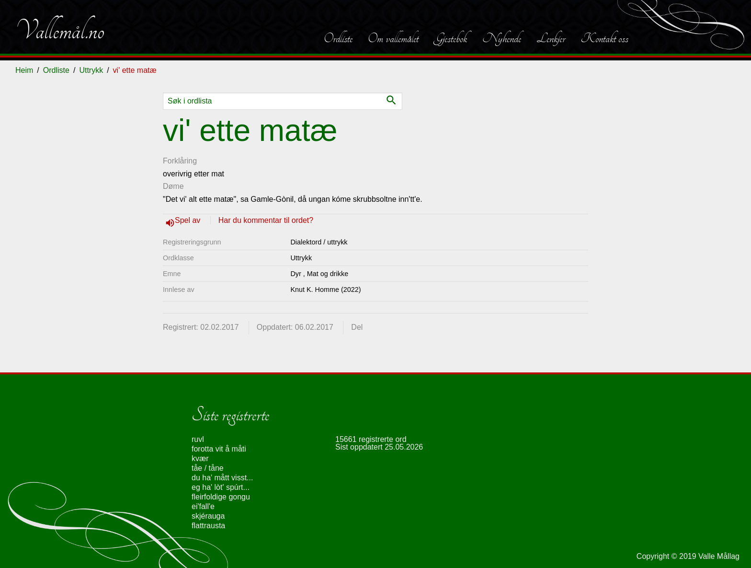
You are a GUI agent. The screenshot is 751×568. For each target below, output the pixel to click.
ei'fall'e (203, 506)
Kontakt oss (604, 38)
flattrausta (208, 526)
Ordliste (338, 38)
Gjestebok (450, 38)
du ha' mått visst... (222, 478)
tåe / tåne (208, 468)
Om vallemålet (393, 38)
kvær (200, 458)
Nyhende (501, 38)
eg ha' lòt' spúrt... (221, 487)
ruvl (198, 439)
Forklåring (180, 161)
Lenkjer (550, 38)
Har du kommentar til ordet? (265, 220)
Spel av (189, 220)
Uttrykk (91, 70)
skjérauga (208, 516)
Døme (173, 186)
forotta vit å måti (219, 449)
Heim (24, 70)
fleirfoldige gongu (221, 497)
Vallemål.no (59, 30)
